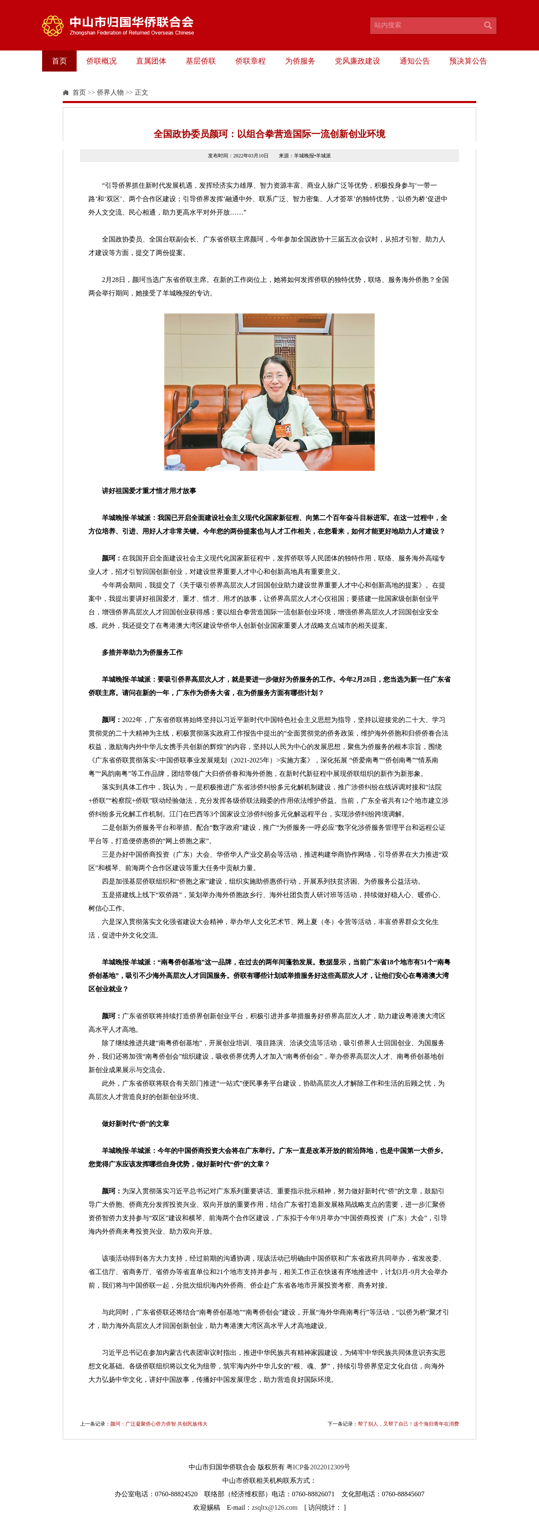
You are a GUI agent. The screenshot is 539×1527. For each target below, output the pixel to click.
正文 (141, 92)
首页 (59, 61)
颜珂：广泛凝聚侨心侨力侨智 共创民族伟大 (159, 1424)
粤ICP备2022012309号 (318, 1467)
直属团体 (151, 61)
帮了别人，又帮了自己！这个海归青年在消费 (408, 1424)
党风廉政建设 (357, 61)
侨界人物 (110, 92)
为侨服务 (300, 61)
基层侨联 (201, 61)
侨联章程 (250, 61)
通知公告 (415, 61)
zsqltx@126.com (275, 1507)
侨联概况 (101, 61)
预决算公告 (468, 61)
